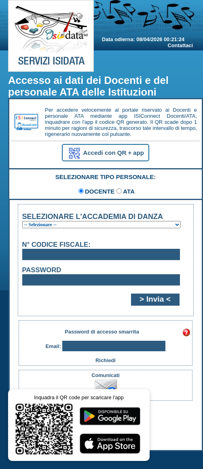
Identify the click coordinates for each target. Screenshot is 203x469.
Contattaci (180, 45)
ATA (129, 191)
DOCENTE (99, 191)
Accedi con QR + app (105, 153)
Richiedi (105, 360)
